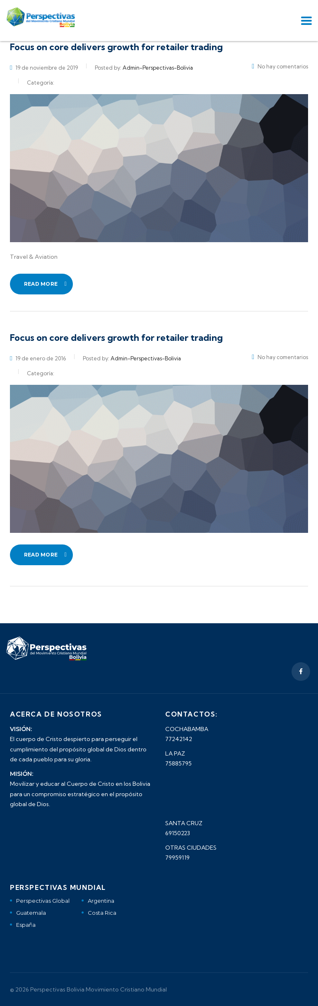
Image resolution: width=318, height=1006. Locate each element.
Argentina (101, 900)
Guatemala (31, 912)
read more (45, 284)
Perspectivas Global (43, 900)
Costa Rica (102, 912)
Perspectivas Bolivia (57, 989)
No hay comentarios (280, 66)
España (26, 924)
